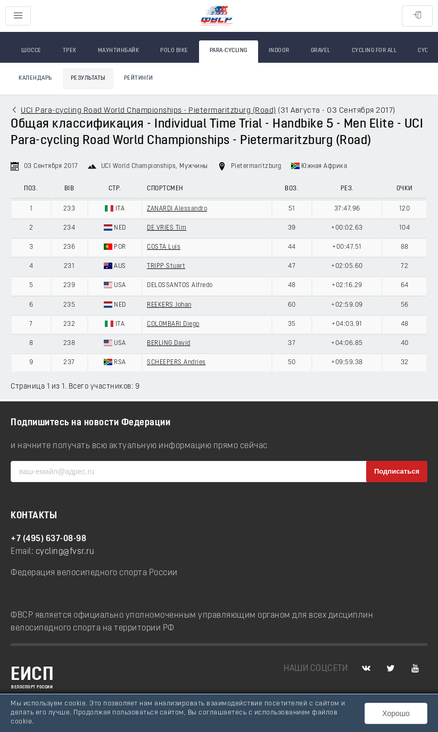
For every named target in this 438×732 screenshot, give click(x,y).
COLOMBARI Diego (173, 324)
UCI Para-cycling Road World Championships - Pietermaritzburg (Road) (148, 111)
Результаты (88, 78)
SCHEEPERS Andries (176, 362)
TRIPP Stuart (166, 266)
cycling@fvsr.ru (65, 552)
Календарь (35, 78)
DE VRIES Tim (166, 228)
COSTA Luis (163, 247)
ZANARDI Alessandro (177, 209)
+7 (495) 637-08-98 (48, 539)
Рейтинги (138, 78)
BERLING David (169, 343)
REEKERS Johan (169, 305)
